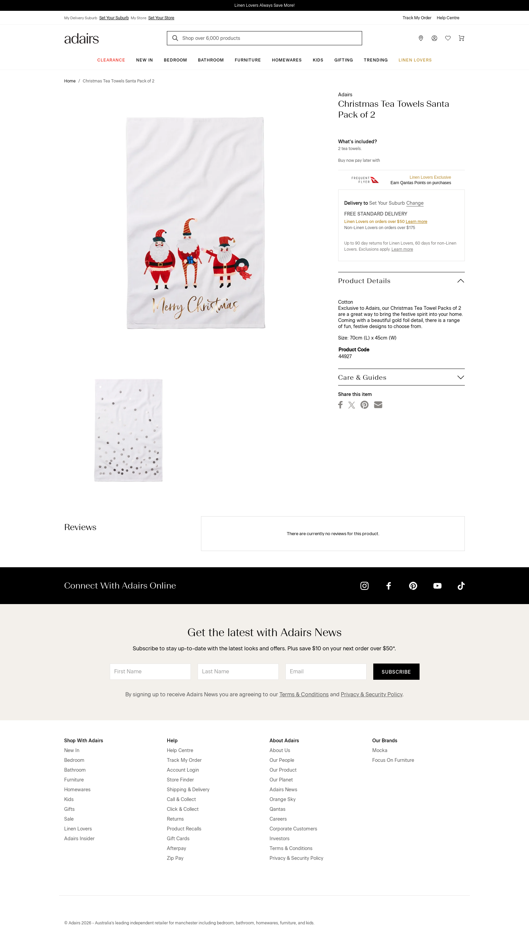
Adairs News (283, 790)
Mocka (379, 750)
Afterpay (176, 848)
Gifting (343, 60)
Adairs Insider (79, 839)
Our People (282, 760)
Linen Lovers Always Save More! (264, 5)
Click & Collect (183, 809)
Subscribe (396, 672)
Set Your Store (161, 18)
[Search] (176, 39)
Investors (279, 839)
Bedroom (175, 60)
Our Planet (281, 780)
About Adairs (284, 741)
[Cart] (461, 38)
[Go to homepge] (82, 37)
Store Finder (180, 780)
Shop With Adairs (83, 741)
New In (144, 60)
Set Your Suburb (114, 18)
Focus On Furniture (393, 760)
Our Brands (384, 741)
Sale (69, 819)
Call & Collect (181, 799)
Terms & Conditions (304, 694)
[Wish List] (448, 38)
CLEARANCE (111, 60)
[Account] (434, 38)
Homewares (287, 60)
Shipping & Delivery (188, 790)
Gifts (69, 809)
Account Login (183, 770)
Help (172, 741)
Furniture (248, 60)
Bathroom (211, 60)
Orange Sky (283, 799)
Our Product (283, 770)
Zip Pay (175, 858)
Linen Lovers (415, 60)
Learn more (416, 221)
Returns (175, 819)
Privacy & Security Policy (371, 694)
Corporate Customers (293, 829)
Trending (376, 60)
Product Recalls (184, 829)
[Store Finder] (421, 38)
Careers (278, 819)
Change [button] (415, 203)
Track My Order (417, 18)
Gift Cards (178, 839)
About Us (280, 750)
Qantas (277, 809)
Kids (318, 60)
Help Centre (448, 18)
